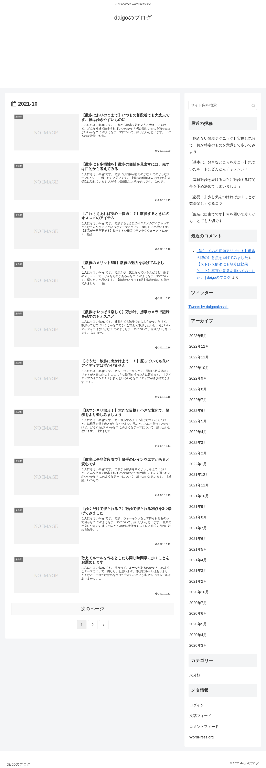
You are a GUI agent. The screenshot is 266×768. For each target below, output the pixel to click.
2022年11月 (199, 357)
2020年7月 (198, 603)
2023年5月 (198, 336)
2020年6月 (198, 613)
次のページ (92, 608)
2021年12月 (199, 475)
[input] (223, 105)
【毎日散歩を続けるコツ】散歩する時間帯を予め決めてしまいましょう (222, 183)
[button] (253, 106)
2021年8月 (198, 517)
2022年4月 (198, 432)
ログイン (196, 705)
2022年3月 (198, 443)
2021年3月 (198, 571)
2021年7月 (198, 528)
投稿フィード (200, 716)
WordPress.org (201, 737)
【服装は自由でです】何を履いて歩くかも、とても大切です (222, 217)
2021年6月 (198, 539)
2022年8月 (198, 389)
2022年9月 (198, 378)
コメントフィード (204, 727)
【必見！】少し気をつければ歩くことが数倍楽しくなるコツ (222, 200)
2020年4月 (198, 635)
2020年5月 (198, 624)
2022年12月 (199, 346)
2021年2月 (198, 581)
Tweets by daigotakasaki (208, 307)
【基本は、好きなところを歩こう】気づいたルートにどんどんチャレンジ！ (222, 165)
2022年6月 (198, 411)
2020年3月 (198, 645)
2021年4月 (198, 560)
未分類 (194, 675)
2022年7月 (198, 400)
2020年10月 (199, 592)
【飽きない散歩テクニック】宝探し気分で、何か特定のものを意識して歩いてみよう (222, 145)
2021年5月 (198, 549)
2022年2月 (198, 453)
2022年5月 (198, 421)
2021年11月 (199, 485)
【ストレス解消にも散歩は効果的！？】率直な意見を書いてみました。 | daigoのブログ (226, 271)
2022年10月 (199, 368)
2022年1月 (198, 464)
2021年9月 (198, 507)
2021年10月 (199, 496)
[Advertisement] (133, 59)
